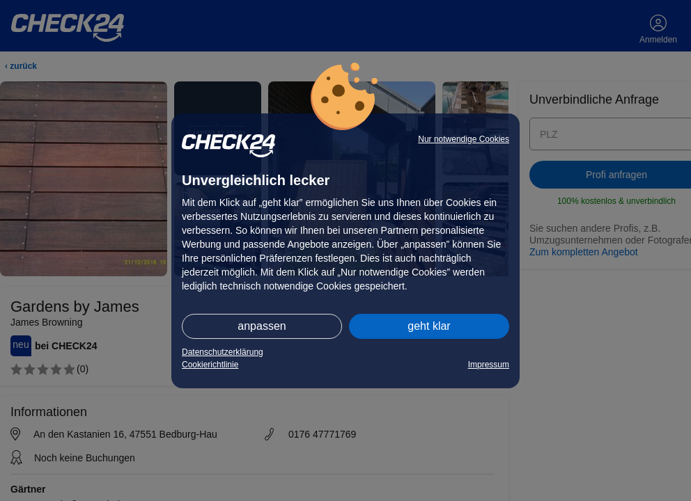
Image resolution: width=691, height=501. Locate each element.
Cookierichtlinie (210, 364)
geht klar (428, 326)
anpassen (262, 326)
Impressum (488, 364)
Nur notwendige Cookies (463, 139)
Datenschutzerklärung (222, 352)
